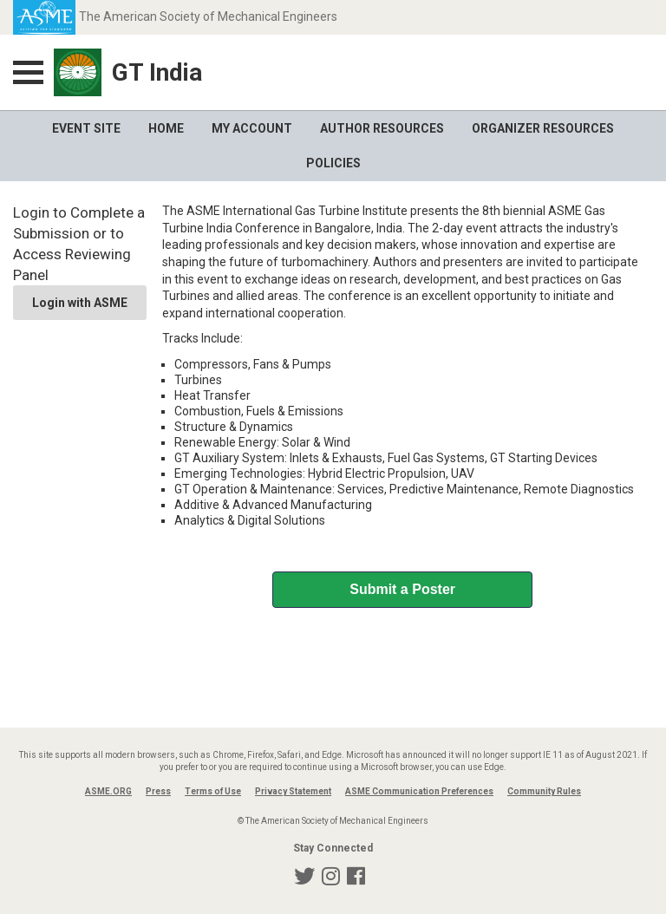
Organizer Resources (543, 128)
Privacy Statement (293, 791)
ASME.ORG (108, 791)
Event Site (86, 128)
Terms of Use (213, 791)
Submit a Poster (402, 589)
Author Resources (382, 128)
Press (158, 791)
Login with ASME (79, 303)
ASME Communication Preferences (419, 791)
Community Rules (544, 791)
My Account (252, 128)
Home (166, 128)
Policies (333, 163)
